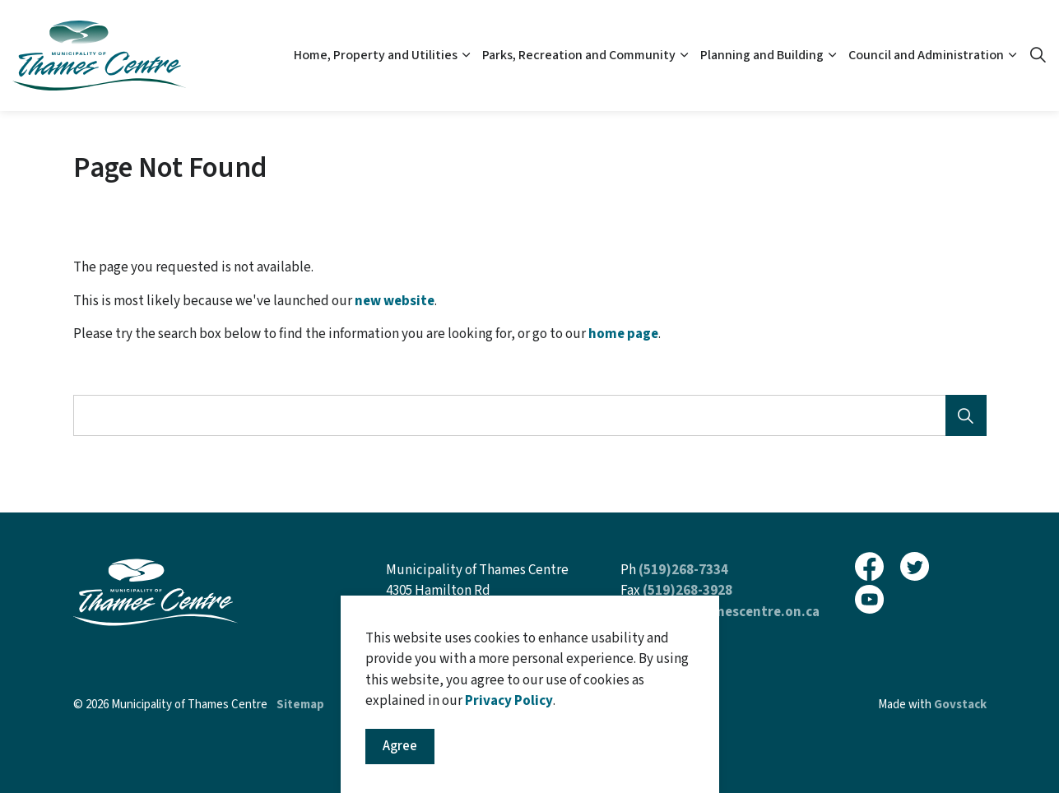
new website (394, 301)
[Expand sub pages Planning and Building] (832, 55)
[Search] (966, 415)
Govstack (960, 704)
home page (623, 334)
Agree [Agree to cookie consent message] (400, 757)
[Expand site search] (1038, 56)
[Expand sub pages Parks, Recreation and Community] (684, 55)
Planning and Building (762, 55)
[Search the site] (530, 415)
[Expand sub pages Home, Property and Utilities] (466, 55)
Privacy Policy (509, 711)
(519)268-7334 (683, 570)
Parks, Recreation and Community (579, 55)
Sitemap (300, 704)
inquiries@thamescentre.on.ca (720, 612)
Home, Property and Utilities (376, 55)
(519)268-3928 (687, 591)
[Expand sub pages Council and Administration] (1012, 55)
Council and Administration (926, 55)
